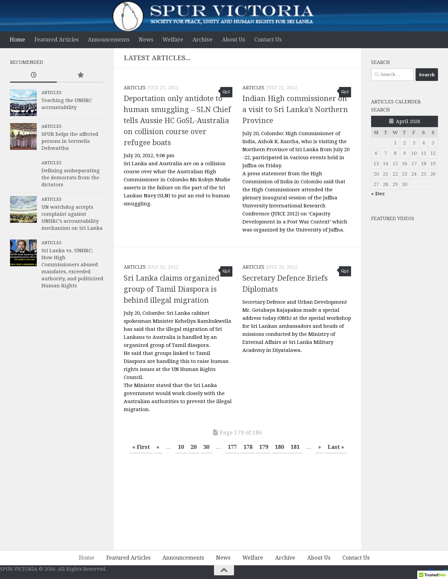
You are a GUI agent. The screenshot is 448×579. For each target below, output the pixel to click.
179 (263, 447)
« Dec (378, 194)
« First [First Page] (141, 447)
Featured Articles (56, 39)
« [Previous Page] (157, 447)
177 (232, 447)
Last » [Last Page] (336, 447)
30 (206, 447)
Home (17, 39)
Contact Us (268, 39)
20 (194, 447)
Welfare (172, 39)
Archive (203, 39)
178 (247, 447)
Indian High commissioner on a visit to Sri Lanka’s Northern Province (295, 109)
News (146, 39)
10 (181, 447)
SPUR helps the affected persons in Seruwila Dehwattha (69, 141)
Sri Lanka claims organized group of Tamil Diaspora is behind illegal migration (171, 289)
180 (279, 447)
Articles (135, 87)
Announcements (108, 39)
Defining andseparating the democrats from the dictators (70, 178)
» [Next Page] (319, 447)
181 (295, 447)
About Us (233, 39)
